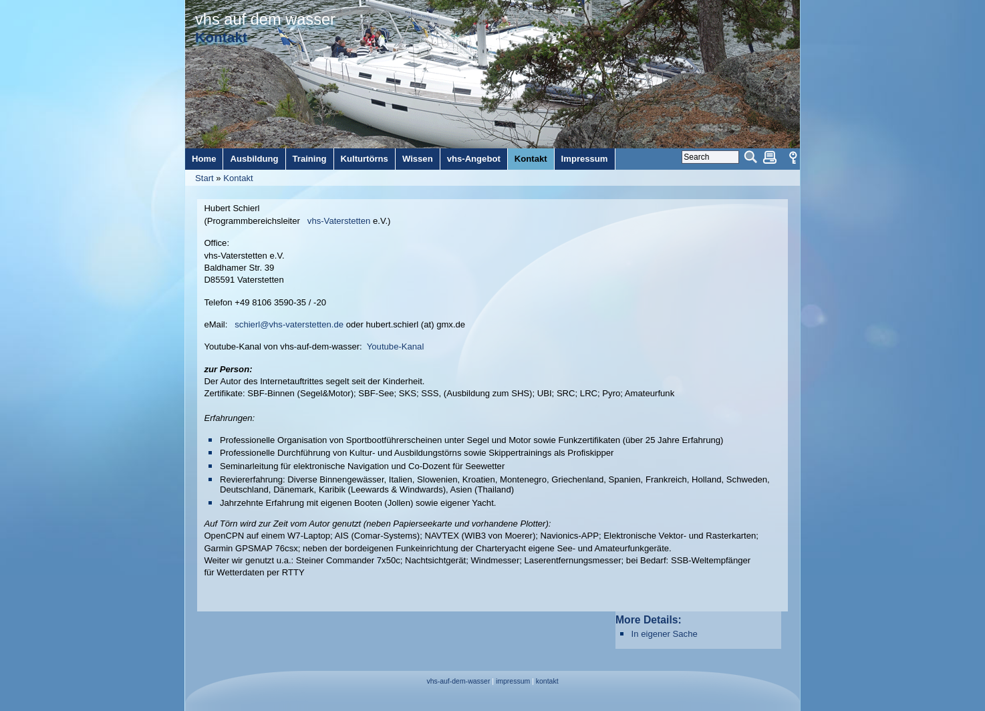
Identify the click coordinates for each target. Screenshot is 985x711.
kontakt (547, 681)
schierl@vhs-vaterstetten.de (289, 324)
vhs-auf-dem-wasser (458, 681)
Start (204, 178)
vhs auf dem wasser (265, 19)
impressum (513, 681)
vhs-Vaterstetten (338, 221)
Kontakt (238, 178)
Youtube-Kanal (395, 346)
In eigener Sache (664, 634)
